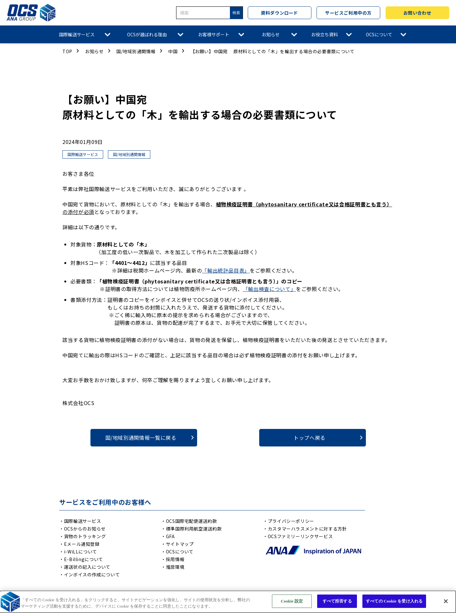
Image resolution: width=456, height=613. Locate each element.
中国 (172, 51)
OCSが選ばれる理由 (147, 34)
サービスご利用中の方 (348, 13)
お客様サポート (213, 34)
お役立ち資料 (324, 34)
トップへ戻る (309, 437)
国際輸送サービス (77, 34)
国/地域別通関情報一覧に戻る (140, 437)
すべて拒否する (337, 601)
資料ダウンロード (279, 13)
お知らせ (271, 34)
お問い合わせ (417, 13)
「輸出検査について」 (269, 289)
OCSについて (379, 34)
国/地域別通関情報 (135, 51)
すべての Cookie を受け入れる (394, 601)
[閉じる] (446, 601)
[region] (228, 601)
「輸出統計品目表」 (226, 270)
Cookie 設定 (292, 601)
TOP (67, 51)
